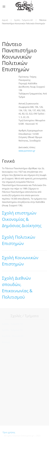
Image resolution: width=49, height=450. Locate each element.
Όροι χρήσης (9, 432)
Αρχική (5, 20)
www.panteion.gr (27, 150)
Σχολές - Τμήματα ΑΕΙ (23, 20)
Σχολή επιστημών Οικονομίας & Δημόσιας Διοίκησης (21, 219)
